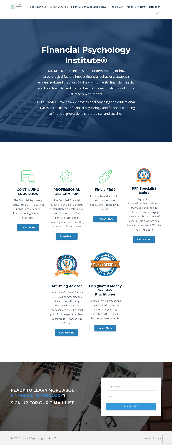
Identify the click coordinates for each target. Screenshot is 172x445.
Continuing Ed (38, 6)
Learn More (28, 227)
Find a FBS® (116, 6)
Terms (146, 438)
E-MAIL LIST (131, 406)
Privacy (157, 438)
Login (156, 12)
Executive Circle (59, 6)
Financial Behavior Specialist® (88, 6)
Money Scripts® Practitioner (143, 6)
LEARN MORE (66, 332)
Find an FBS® (105, 219)
